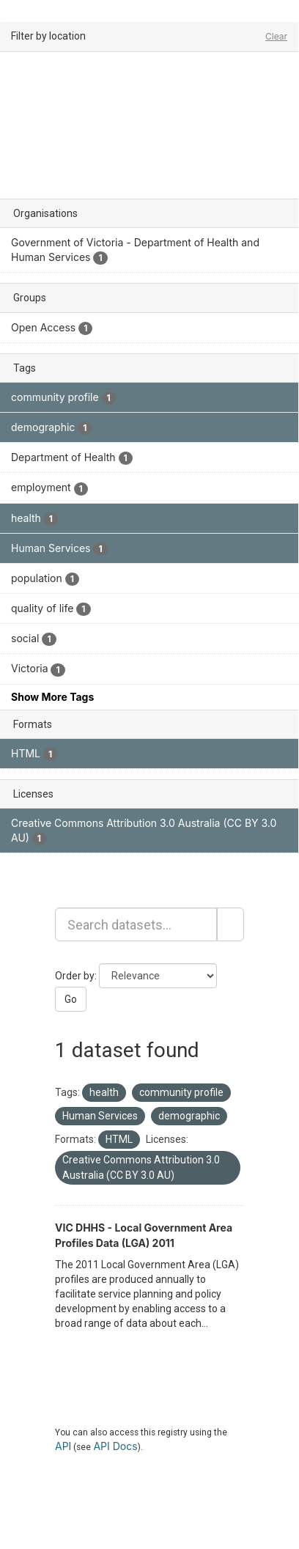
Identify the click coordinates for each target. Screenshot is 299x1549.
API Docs (115, 1446)
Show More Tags (52, 697)
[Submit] (230, 924)
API (63, 1446)
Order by (75, 976)
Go (70, 999)
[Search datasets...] (136, 924)
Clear (276, 36)
